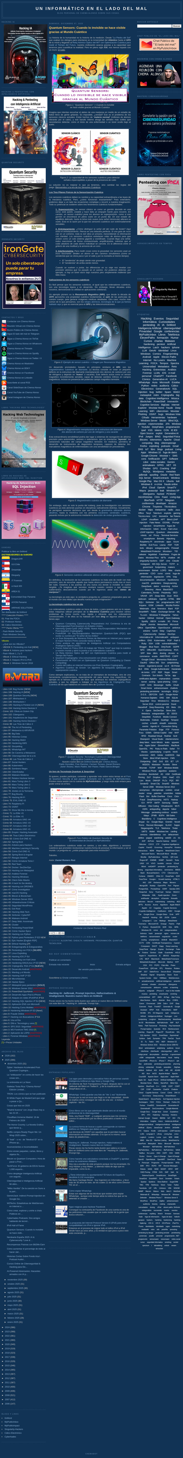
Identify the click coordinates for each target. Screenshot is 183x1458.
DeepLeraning (158, 1096)
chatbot (171, 557)
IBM (178, 599)
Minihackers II (19, 698)
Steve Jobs (171, 710)
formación (162, 337)
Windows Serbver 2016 (149, 1045)
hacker (142, 618)
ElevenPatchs (156, 1099)
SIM (168, 698)
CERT (170, 1086)
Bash (143, 873)
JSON (166, 917)
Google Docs (145, 1112)
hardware (88, 941)
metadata (171, 471)
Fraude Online (17, 1014)
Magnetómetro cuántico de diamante (94, 500)
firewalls (174, 898)
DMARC (150, 876)
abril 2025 (12, 1309)
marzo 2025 (13, 1313)
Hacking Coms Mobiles (22, 1007)
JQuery (149, 1128)
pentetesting (175, 1233)
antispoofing (155, 809)
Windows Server (149, 420)
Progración (155, 1163)
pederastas (148, 1064)
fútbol (173, 809)
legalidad (152, 554)
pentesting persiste (162, 1233)
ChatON (166, 1089)
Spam (168, 392)
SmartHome (159, 526)
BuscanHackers (153, 873)
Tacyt (148, 513)
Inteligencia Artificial (149, 328)
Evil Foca (153, 545)
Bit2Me (143, 545)
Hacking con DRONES (22, 886)
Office (141, 513)
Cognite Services (170, 908)
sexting (152, 682)
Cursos (148, 341)
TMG (141, 1185)
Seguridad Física (171, 436)
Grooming (158, 847)
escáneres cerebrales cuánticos (114, 513)
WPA (176, 927)
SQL (170, 927)
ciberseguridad (172, 328)
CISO (174, 682)
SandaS (169, 860)
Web (162, 1191)
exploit (159, 433)
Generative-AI (160, 379)
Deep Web (160, 596)
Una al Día (16, 1020)
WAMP (140, 1191)
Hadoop (174, 800)
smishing (168, 1242)
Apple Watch (175, 905)
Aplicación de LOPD (19, 1033)
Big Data (16, 733)
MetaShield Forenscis (170, 959)
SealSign (165, 720)
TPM (147, 1185)
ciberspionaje (157, 790)
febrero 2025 (14, 1318)
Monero (173, 882)
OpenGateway (165, 650)
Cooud (162, 1093)
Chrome (146, 506)
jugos (168, 1226)
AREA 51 (11, 591)
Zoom (174, 895)
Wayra (142, 490)
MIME (177, 1137)
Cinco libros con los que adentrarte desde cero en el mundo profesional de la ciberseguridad (97, 1111)
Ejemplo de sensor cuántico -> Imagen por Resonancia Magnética (94, 362)
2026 (7, 1055)
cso (164, 834)
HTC (148, 1115)
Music (148, 780)
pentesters (156, 583)
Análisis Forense (19, 874)
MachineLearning (164, 1019)
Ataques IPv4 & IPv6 (22, 660)
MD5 (170, 1137)
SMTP (157, 803)
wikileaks (153, 599)
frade (141, 1217)
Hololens (174, 1115)
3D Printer (175, 666)
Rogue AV (150, 1032)
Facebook (171, 376)
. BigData (176, 1067)
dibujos (149, 548)
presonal (159, 1236)
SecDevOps (158, 710)
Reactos (168, 968)
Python (145, 385)
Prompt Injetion (146, 1029)
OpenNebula (150, 1159)
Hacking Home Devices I (24, 721)
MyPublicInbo (157, 1147)
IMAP (175, 1010)
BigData (165, 404)
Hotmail (159, 618)
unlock (166, 1245)
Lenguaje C (147, 921)
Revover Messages (171, 1166)
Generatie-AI (168, 1007)
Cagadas (157, 908)
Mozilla (143, 857)
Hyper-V (142, 956)
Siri (157, 602)
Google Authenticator (160, 669)
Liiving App (168, 1134)
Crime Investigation (21, 889)
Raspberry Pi (18, 803)
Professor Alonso (13, 621)
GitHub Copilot (160, 733)
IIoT (168, 1118)
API (151, 596)
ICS (178, 777)
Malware (170, 341)
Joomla (151, 624)
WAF (160, 768)
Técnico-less (144, 516)
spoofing (154, 474)
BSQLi (176, 691)
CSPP (175, 656)
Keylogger (168, 1016)
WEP (163, 1042)
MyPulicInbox (168, 1150)
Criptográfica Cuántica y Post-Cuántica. (89, 759)
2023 (7, 1331)
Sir (177, 1172)
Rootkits (166, 764)
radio (170, 509)
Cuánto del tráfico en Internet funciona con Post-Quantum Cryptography (89, 665)
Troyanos (157, 506)
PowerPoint (143, 968)
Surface (142, 1038)
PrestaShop (155, 889)
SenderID (144, 784)
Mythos (170, 962)
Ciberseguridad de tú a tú (24, 756)
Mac (170, 570)
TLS (157, 828)
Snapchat (143, 892)
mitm (156, 395)
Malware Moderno (20, 775)
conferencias (171, 331)
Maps (165, 882)
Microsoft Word (163, 854)
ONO (158, 1153)
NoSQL (165, 857)
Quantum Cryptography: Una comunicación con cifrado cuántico (86, 658)
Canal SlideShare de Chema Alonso (24, 387)
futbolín (177, 1217)
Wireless (175, 478)
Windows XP (172, 490)
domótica (143, 774)
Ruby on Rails (161, 749)
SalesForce (154, 972)
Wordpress (158, 471)
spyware (175, 742)
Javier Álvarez (67, 766)
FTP (167, 730)
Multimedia (145, 720)
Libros (162, 334)
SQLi (141, 602)
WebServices (174, 978)
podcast (169, 449)
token (156, 529)
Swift (149, 1038)
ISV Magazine (158, 1013)
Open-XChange (173, 1156)
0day (162, 631)
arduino (146, 631)
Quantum (117, 941)
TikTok (167, 675)
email (177, 790)
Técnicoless (170, 506)
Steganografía (147, 828)
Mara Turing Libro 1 (21, 787)
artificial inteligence (163, 981)
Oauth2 (143, 662)
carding (174, 831)
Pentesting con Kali (22, 647)
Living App (175, 497)
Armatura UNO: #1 (22, 829)
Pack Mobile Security (13, 631)
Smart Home (146, 688)
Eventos (159, 318)
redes (154, 385)
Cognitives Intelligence (167, 819)
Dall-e (165, 1003)
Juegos (149, 436)
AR (171, 1070)
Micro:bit (161, 962)
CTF (157, 844)
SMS (174, 455)
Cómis (169, 1093)
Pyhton (145, 927)
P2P (177, 608)
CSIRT (177, 1086)
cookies (169, 790)
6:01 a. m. (91, 937)
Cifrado (145, 417)
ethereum (161, 580)
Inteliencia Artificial (171, 1121)
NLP (177, 1023)
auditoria (170, 1048)
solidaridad (150, 1067)
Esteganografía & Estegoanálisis (27, 947)
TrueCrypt (159, 892)
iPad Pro (176, 1223)
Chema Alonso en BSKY (16, 368)
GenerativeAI (163, 388)
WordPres (153, 1201)
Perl (169, 886)
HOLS (177, 952)
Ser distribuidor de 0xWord (14, 612)
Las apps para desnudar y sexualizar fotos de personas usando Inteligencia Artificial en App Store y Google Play (99, 1079)
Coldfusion (162, 911)
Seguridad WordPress (22, 905)
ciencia (169, 863)
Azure (176, 541)
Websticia (145, 714)
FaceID (149, 847)
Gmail (176, 446)
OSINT (15, 807)
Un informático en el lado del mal (92, 8)
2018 (7, 1353)
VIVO (153, 863)
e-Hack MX (12, 586)
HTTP (160, 500)
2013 (7, 1374)
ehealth (78, 941)
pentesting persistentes (162, 1064)
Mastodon (156, 764)
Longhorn (152, 1019)
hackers (165, 347)
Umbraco (162, 1188)
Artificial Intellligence (167, 1080)
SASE (150, 1169)
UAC (154, 516)
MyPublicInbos (169, 1147)
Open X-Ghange (160, 1156)
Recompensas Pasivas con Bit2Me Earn (26, 1244)
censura (143, 834)
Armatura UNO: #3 (22, 823)
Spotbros (152, 1182)
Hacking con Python (21, 934)
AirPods (151, 841)
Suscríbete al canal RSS (18, 383)
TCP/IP (152, 768)
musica (144, 994)
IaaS (167, 1013)
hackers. (150, 1220)
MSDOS (146, 764)
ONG (161, 698)
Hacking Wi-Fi (18, 797)
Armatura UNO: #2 (22, 826)
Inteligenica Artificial (162, 1124)
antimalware (148, 465)
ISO (174, 1118)
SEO (175, 592)
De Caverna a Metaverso (23, 753)
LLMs (157, 372)
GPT (164, 458)
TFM (164, 1038)
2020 (7, 1344)
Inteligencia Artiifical (155, 1016)
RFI (177, 780)
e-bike (165, 987)
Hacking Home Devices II (25, 708)
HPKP (151, 1010)
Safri (172, 1172)
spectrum (145, 1245)
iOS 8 (158, 1223)
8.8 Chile (11, 564)
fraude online (171, 484)
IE (160, 956)
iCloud (176, 863)
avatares (172, 771)
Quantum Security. (105, 684)
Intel (170, 733)
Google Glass (161, 914)
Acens (155, 905)
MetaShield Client (173, 851)
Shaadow (177, 972)
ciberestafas (173, 532)
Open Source (147, 433)
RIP (160, 1166)
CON (166, 430)
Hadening (156, 1115)
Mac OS (149, 1140)
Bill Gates (170, 815)
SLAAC (168, 825)
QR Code (174, 857)
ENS (150, 640)
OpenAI (161, 487)
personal (146, 376)
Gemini (171, 462)
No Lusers (159, 360)
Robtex (177, 968)
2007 (7, 1399)
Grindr (165, 1112)
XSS (150, 430)
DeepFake (170, 876)
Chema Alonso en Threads (17, 348)
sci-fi (167, 666)
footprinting (160, 567)
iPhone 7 (162, 1061)
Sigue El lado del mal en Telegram (20, 334)
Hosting (154, 917)
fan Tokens (175, 516)
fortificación (154, 458)
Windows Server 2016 (22, 663)
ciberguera (172, 984)
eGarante (165, 898)
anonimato (159, 541)
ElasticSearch (144, 1099)
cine (168, 561)
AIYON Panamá (14, 602)
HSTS (166, 800)
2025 (7, 1060)
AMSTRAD (165, 656)
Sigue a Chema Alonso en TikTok (22, 338)
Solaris (176, 1178)
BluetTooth (150, 1086)
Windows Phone (149, 771)
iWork (143, 866)
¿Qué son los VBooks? (14, 644)
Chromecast (150, 1003)
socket (176, 1242)
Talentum (157, 513)
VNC (157, 1042)
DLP (149, 777)
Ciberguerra (18, 714)
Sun (163, 662)
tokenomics (156, 439)
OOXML (166, 522)
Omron (149, 1156)
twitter (159, 392)
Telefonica (165, 828)
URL (155, 1188)
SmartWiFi (144, 611)
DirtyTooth (166, 647)
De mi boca (147, 1096)
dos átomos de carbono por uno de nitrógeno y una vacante (90, 432)
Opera (148, 710)
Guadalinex (174, 1112)
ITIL (179, 1118)
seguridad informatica (155, 1242)
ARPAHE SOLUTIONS (17, 608)
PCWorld (171, 494)
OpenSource (164, 627)
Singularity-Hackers (14, 1429)
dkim (155, 653)
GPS (155, 468)
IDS (166, 761)
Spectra (174, 363)
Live (155, 921)
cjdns (176, 1051)
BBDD (177, 870)
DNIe (146, 669)
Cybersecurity (149, 634)
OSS (171, 1153)
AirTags (166, 997)
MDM (152, 851)
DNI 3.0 (177, 1093)
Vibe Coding (153, 806)
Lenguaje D (150, 1134)
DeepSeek (146, 586)
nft (178, 557)
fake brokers (161, 1057)
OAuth (176, 685)
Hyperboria (152, 956)
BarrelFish (164, 1083)
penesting (173, 1229)
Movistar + (165, 455)
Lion (141, 780)
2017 (7, 1357)
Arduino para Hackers (22, 845)
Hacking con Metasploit (23, 870)
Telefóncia (154, 1185)
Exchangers (143, 1102)
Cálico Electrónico (13, 625)
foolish (142, 666)
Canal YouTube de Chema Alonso (23, 392)
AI (158, 325)
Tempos (164, 363)
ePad (159, 1207)
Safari (172, 749)
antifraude (145, 898)
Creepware (145, 946)
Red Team (16, 864)
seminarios (168, 870)
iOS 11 (151, 1223)
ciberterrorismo (172, 739)
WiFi (152, 411)
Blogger (143, 647)
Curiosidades (167, 321)
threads (158, 1067)
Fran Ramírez (81, 764)
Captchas (171, 631)
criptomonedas (155, 424)
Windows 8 (146, 484)
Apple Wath (175, 1077)
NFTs (163, 557)
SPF (143, 653)
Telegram (169, 500)
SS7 (145, 972)
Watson (156, 1191)
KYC (139, 1131)
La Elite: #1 (18, 813)
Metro (160, 1144)
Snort (161, 1178)
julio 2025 (12, 1296)
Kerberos (157, 882)
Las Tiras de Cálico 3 (23, 724)
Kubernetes (17, 765)
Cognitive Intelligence (157, 398)
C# (150, 908)
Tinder (175, 828)
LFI (177, 761)
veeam (173, 1245)
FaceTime (143, 879)
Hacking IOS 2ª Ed (20, 956)
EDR (178, 876)
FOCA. (158, 1102)
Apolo (154, 1000)
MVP (177, 733)
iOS (164, 372)
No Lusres (150, 1153)
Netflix (168, 685)
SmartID (165, 784)
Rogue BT (159, 1032)
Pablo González (66, 764)
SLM (175, 736)
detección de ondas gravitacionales (110, 515)
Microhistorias (18, 978)
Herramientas (158, 417)
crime (155, 930)
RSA (176, 650)
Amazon (172, 503)
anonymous (144, 790)
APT (163, 519)
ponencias (143, 1236)
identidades (150, 1226)
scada (155, 656)
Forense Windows (19, 1036)
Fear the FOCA (12, 618)
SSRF (164, 889)
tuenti (155, 631)
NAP (172, 1023)
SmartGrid (143, 1178)
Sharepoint (145, 739)
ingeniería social (154, 666)
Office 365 (154, 662)
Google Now (156, 1112)
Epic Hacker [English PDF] (24, 940)
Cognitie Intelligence (147, 911)
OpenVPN (162, 886)
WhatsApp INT (19, 749)
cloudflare (153, 519)
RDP (160, 672)
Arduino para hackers (22, 650)
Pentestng (163, 1026)
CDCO (151, 844)
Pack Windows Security (14, 634)
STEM (154, 1172)
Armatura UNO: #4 (22, 819)
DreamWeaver (171, 1096)
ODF (161, 561)
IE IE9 (174, 430)
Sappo (177, 825)
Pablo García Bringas (110, 766)
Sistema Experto (148, 1175)
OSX (145, 965)
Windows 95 (146, 930)
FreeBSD (150, 1105)
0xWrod (149, 1070)
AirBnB (164, 940)
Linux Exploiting (19, 953)
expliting (153, 1214)
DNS (140, 449)
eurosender (158, 1210)
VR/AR (144, 596)
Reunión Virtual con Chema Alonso (23, 326)
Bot (147, 796)
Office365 (151, 650)
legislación (159, 577)
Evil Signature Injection (171, 1099)
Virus (153, 701)
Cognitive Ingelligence (170, 844)
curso (160, 573)
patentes (157, 793)
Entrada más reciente (59, 964)
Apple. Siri (142, 1080)
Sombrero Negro (19, 768)
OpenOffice (150, 627)
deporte (166, 809)
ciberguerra (149, 494)
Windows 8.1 (163, 701)
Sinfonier (150, 602)
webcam (142, 599)
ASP (143, 841)
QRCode (153, 968)
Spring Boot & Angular (22, 854)
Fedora (145, 952)
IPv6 (141, 436)
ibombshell (153, 774)
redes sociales (157, 462)
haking (176, 1057)
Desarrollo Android (20, 969)
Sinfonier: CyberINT (21, 915)
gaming (176, 513)
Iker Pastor (93, 766)
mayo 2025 (13, 1305)
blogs (160, 449)
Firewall (175, 548)
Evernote (142, 1007)
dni (161, 930)
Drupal (141, 822)
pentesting (149, 325)
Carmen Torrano (97, 764)
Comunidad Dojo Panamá (18, 597)
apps (168, 541)
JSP (149, 882)
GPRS (160, 465)
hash (151, 933)
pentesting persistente (149, 691)
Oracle (163, 474)
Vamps (168, 892)
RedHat (167, 736)
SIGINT (163, 1169)
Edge (161, 730)
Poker (173, 965)
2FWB (154, 815)
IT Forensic (12, 580)
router (175, 936)
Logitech (143, 1137)
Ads (141, 745)
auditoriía (146, 1204)
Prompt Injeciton (167, 1163)
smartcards (163, 994)
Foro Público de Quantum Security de (94, 838)
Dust (169, 596)
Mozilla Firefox (172, 605)
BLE (140, 669)
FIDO (152, 1102)
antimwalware (150, 1048)
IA (163, 325)
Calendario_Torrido (150, 592)
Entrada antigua (123, 964)
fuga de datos (170, 452)
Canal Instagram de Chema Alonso (23, 397)
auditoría (164, 385)
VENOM (177, 1188)
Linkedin (159, 605)
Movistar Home (156, 408)
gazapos (141, 1220)
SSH (151, 643)
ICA (143, 803)
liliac (140, 1064)
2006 (7, 1403)
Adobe (160, 755)
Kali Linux (172, 529)
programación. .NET (172, 1236)
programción (142, 1239)
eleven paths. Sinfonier (171, 1207)
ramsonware (154, 1239)
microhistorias (145, 497)
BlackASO (173, 940)
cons (143, 458)
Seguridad (144, 701)
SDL (178, 1032)
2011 (7, 1382)
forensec (176, 1214)
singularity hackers (148, 561)
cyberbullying (155, 752)
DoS (161, 761)
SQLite (175, 698)
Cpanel (177, 943)
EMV (170, 911)
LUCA (173, 379)
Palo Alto (164, 965)
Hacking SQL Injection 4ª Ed (25, 1001)
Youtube (145, 427)
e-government (175, 1054)
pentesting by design (145, 1233)
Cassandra (157, 1089)
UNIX (142, 863)
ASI (143, 1073)
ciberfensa (144, 1051)
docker (142, 509)
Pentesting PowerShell (22, 928)
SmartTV (171, 487)
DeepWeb (146, 717)
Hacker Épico (18, 982)
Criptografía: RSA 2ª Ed (23, 966)
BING (158, 436)
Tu (146, 1042)
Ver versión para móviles (89, 969)
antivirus (176, 627)
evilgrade (150, 991)
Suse (176, 975)
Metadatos (163, 366)
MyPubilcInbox (154, 857)
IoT (147, 449)
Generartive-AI (173, 1105)
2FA (168, 424)
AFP (153, 997)
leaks (167, 742)
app (174, 675)
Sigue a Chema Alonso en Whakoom (24, 343)
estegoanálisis (158, 714)
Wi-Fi (177, 806)
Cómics (146, 379)
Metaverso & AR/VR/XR (23, 730)
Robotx (143, 1169)
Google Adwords (172, 1108)
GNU (165, 777)
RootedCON (155, 927)
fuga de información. (152, 1217)
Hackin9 (145, 917)
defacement (173, 834)
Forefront (157, 717)
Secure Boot (166, 972)
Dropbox (156, 777)
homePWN (143, 1061)
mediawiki (145, 1229)
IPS (149, 1013)
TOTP (172, 564)
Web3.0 (176, 892)
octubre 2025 (14, 1284)
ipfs (178, 1061)
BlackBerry (146, 819)
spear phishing (163, 682)
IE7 (172, 761)
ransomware (144, 570)
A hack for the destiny (22, 883)
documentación (147, 580)
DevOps (171, 634)
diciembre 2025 (15, 1063)
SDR (164, 927)
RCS (164, 1029)
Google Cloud (148, 659)
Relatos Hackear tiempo (23, 778)
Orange (164, 924)
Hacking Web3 (18, 740)
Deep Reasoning (156, 707)
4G (162, 774)
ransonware (165, 1239)
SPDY (170, 1169)
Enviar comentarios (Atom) (75, 978)
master (142, 793)
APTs (141, 905)
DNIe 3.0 (159, 876)
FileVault (166, 1102)
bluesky (155, 1204)
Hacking (146, 318)
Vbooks (144, 752)
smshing (173, 994)
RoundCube (170, 1032)
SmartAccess (161, 1175)
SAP (140, 972)
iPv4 (144, 487)
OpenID (141, 1159)
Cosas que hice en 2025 (18, 1105)
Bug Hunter (18, 689)
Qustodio (157, 1029)
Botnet (155, 570)
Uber (155, 978)
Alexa (158, 589)
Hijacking (170, 538)
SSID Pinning (145, 1172)
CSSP (148, 1089)
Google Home (172, 694)
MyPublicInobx (162, 1023)
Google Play (145, 481)
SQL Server (145, 478)
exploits (167, 513)
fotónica (143, 933)
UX (147, 863)
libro (153, 449)
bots (142, 548)
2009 (7, 1391)
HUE (157, 1010)
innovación (172, 401)
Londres (151, 1137)
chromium (162, 984)
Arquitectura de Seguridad (25, 717)
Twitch (151, 1042)
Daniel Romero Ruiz (65, 860)
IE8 (160, 917)
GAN (149, 685)
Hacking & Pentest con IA (25, 705)
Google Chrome (149, 455)
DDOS (174, 714)
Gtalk (160, 952)
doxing (163, 653)
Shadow (144, 975)
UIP (150, 1188)
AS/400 (177, 1070)
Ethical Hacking (19, 657)
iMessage (145, 812)
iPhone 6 (160, 991)
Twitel (153, 611)
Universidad (149, 366)
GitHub (150, 618)
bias (149, 653)
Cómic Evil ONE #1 (21, 851)
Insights (153, 1121)
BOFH (161, 815)
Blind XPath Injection (159, 758)
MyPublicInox (156, 1150)
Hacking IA (18, 692)
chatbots (174, 688)
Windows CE (172, 1042)
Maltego (162, 921)
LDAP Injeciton (175, 1131)
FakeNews (164, 554)
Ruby (143, 643)
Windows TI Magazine (159, 615)
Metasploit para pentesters (28, 985)
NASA (178, 1150)
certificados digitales (148, 679)
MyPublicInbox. (144, 1150)
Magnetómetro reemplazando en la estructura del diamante (94, 429)
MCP (147, 959)
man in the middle (173, 991)
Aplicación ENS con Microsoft (26, 1004)
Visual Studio (157, 739)
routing (144, 940)
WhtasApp (155, 1194)
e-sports (167, 752)
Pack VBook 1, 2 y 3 (12, 653)
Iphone (176, 347)
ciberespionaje (168, 443)
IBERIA (162, 1118)
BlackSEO (168, 589)
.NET (168, 465)
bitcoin (163, 420)
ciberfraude (155, 1051)
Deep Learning (172, 946)
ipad (143, 430)
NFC (142, 650)
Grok (171, 914)
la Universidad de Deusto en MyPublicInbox (89, 840)
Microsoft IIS (153, 924)
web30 (168, 838)
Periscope (145, 1163)
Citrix (157, 497)
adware (142, 554)
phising (141, 1067)
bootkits (161, 863)
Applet (144, 908)
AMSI (159, 997)
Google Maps (157, 822)
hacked (160, 494)
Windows (145, 353)
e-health (153, 723)
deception (155, 898)
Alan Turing (176, 997)
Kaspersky (175, 956)
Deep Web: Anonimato (22, 921)
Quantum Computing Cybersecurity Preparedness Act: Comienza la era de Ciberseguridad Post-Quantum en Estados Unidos (93, 624)
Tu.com (143, 615)
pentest (161, 344)
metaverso (160, 509)
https (150, 509)
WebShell (176, 1191)
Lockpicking (142, 1019)
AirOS (154, 1073)
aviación (177, 981)
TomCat (171, 1038)
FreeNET (157, 1007)
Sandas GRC (174, 889)
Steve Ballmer (162, 1182)
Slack (169, 975)
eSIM (141, 1057)
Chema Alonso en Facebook (20, 373)
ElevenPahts (163, 745)
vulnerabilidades (169, 643)
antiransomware (161, 688)
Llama (163, 545)
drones (171, 653)
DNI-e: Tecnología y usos (22, 1023)
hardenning (168, 1220)
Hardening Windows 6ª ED (23, 1010)
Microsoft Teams (148, 854)
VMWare (163, 978)
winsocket (159, 1249)
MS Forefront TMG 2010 (22, 1029)
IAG (144, 882)
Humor (175, 337)
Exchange (170, 949)
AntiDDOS (169, 755)
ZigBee (162, 1201)
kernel (144, 682)
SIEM (156, 1169)
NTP (177, 962)
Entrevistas (159, 369)
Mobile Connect (170, 717)
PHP (173, 468)
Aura (155, 382)
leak (162, 490)
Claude (175, 561)
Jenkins (167, 1128)
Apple (156, 356)
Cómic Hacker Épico (21, 931)
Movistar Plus (152, 557)
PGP (169, 640)
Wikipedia (146, 895)
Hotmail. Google (144, 1118)
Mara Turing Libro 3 (21, 781)
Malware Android (20, 918)
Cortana (142, 876)
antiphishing (172, 662)
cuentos (176, 679)
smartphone (149, 538)
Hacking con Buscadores (22, 1017)
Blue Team (154, 647)
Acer (148, 1073)
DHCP (154, 946)
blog (157, 443)
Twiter (169, 1185)
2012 (7, 1378)
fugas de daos (167, 1217)
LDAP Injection (147, 532)
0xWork (141, 1070)
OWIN (177, 1153)
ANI (166, 1070)
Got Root (16, 908)
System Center (145, 978)
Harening (165, 1115)
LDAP (144, 519)
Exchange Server (166, 611)
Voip (175, 577)
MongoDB (144, 886)
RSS (176, 596)
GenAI (152, 350)
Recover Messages (154, 825)
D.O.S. (144, 694)
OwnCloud (171, 1159)
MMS (142, 1140)
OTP (154, 672)
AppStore (164, 905)
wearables (167, 1067)
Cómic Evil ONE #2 (22, 838)
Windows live (162, 831)
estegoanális (150, 1057)
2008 (7, 1395)
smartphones (154, 940)
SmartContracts (161, 478)
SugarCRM (174, 1182)
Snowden (168, 1178)
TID (176, 551)
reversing (165, 586)
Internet (147, 360)
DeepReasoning (154, 800)
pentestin (161, 866)
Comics (157, 353)
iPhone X (171, 1061)
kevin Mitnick (157, 742)
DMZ (155, 761)
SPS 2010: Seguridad (21, 1026)
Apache (167, 439)
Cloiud (141, 1093)
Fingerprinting (170, 353)
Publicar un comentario (60, 960)
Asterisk (162, 1000)
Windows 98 (165, 1194)
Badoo (156, 1083)
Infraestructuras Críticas (23, 902)
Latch (156, 347)
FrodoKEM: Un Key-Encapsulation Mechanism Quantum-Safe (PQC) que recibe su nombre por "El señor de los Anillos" (93, 634)
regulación (166, 936)
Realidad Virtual (155, 736)
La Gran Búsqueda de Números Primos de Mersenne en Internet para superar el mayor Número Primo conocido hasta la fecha (93, 639)
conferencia (148, 503)
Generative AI (172, 433)
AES (178, 902)
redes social (176, 1239)
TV (178, 749)
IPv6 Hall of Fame (15, 1225)
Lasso (173, 917)
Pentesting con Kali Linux (24, 959)
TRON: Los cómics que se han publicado (26, 1094)
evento (145, 726)
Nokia (140, 1026)
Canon (141, 1003)
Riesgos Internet (19, 858)
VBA (169, 1188)
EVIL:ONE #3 (19, 800)
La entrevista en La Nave (19, 1082)
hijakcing (143, 1223)
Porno (141, 825)
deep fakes (144, 742)
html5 (175, 752)
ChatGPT (159, 376)
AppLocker (164, 1077)
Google (158, 331)
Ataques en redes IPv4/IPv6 (25, 998)
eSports (142, 991)
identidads (160, 1226)
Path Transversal (151, 1026)
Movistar (175, 411)
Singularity (161, 975)
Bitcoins (144, 439)
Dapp (161, 946)
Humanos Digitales (149, 698)
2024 (7, 1327)
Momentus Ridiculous (167, 659)
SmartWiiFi (153, 1178)
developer (161, 503)
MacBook (175, 745)
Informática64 (161, 637)
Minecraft (167, 1144)
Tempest (174, 720)
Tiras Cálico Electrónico (24, 835)
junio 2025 (13, 1301)
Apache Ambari (164, 1073)
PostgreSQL (144, 889)
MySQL (147, 471)
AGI (155, 1070)
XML (154, 895)
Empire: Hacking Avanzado (24, 832)
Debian (162, 634)
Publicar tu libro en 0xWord (14, 551)
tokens (158, 430)
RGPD (154, 1166)
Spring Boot (17, 842)
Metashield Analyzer (148, 962)
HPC (143, 1115)
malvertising (160, 902)
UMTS (144, 831)
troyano (142, 605)
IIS (174, 465)
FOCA (154, 363)
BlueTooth (149, 500)
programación (104, 941)
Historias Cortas (19, 737)
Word (141, 1048)
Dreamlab (11, 570)
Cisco (169, 796)
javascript (153, 490)
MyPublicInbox (11, 1422)
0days (146, 815)
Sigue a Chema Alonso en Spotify (23, 353)
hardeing (158, 1220)
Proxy (156, 535)
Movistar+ (167, 551)
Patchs (171, 924)
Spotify (144, 621)
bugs (160, 414)
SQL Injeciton (145, 1035)
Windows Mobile (171, 768)
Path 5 (177, 640)
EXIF (171, 1003)
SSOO (154, 1035)
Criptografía (167, 395)
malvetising (176, 1226)
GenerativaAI (145, 1108)
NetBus (142, 1153)
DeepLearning (170, 583)
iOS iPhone (166, 1223)
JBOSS (166, 956)
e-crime (158, 484)
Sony (151, 892)
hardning (177, 1220)
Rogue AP (144, 860)
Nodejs (152, 886)
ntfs (158, 1229)
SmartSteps (163, 1035)
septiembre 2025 (16, 1288)
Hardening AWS (19, 743)
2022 (7, 1336)
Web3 (176, 392)
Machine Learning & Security (25, 848)
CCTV (141, 943)
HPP (177, 914)
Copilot (141, 847)
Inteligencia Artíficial (146, 1124)
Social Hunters (19, 762)
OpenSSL (143, 749)
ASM (167, 774)
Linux (173, 350)
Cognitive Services (149, 404)
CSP (142, 1089)
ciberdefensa (155, 834)
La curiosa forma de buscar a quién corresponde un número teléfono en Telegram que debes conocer (97, 1127)
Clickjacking (145, 761)
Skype (167, 672)
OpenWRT (161, 1159)
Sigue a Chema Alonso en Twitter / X (24, 358)
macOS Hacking (19, 893)
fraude (169, 408)
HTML (171, 599)
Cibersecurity (173, 873)
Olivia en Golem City (23, 711)
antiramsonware (172, 1201)
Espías (161, 949)
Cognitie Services (152, 1093)
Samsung (166, 803)
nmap (149, 793)
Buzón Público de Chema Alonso (22, 330)
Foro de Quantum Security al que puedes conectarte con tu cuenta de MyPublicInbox (90, 777)
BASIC (174, 841)
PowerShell (159, 401)
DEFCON (153, 694)
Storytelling (17, 746)
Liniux (176, 1134)
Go (148, 822)
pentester (144, 573)
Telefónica (173, 334)
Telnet (163, 1185)
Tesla (177, 860)
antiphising (161, 1048)
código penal (142, 1054)
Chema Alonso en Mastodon (18, 363)
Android (146, 356)
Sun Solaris (158, 675)
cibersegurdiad (166, 1051)
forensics (162, 608)
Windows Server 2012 (22, 988)
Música (175, 398)
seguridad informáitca (153, 870)
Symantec (156, 1038)
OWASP (156, 780)
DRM (159, 1003)
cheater (153, 984)
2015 (7, 1365)
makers (171, 567)
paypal (149, 838)
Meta (173, 707)
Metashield (162, 624)
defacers (157, 987)
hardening (149, 344)
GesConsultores (158, 1108)
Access (148, 905)
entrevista (172, 723)
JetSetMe (175, 1128)
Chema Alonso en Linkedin (17, 378)
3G (168, 621)
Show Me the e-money (22, 810)
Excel (163, 529)
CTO (163, 873)
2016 (7, 1361)
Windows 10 (154, 452)
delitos (141, 838)
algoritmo (66, 941)
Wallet (152, 831)
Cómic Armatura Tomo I (23, 861)
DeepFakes (158, 427)
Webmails (144, 608)
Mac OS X (159, 481)
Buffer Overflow (158, 796)
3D (168, 714)
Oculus (141, 1156)
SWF (166, 1172)
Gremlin (168, 822)
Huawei (155, 1118)
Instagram (145, 564)
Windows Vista (173, 414)
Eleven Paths (169, 356)
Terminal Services (169, 535)
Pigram (176, 886)
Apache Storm (153, 1077)
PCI (150, 965)
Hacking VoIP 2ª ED (21, 975)
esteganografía (162, 548)
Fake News (155, 522)
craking (162, 1204)
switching (171, 902)
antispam (174, 637)
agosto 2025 (14, 1292)
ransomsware (154, 936)
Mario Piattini (81, 766)
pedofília (165, 1229)
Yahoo (176, 615)
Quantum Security (21, 695)
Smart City (155, 784)
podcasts (165, 446)
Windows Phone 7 (155, 1198)
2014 (7, 1370)
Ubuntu (170, 481)
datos (156, 586)
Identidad (163, 350)
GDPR (176, 647)
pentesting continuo (160, 812)
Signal (151, 975)
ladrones (141, 902)
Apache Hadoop (162, 841)
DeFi (161, 694)
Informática (144, 1121)
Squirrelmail (174, 1035)
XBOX (153, 621)
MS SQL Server (159, 564)
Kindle (153, 1131)
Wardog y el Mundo (21, 972)
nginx (166, 933)
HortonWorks (166, 1010)
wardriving (158, 838)
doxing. (152, 1207)
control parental (162, 704)
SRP (176, 1169)
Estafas (176, 382)
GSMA (148, 733)
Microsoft (165, 382)
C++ (157, 1086)
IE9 (167, 707)
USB (157, 643)
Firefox (143, 446)
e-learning (174, 987)
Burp (168, 1000)
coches (145, 723)
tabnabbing (158, 1245)
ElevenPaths (147, 337)
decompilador (154, 1054)
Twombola (143, 1188)
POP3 (156, 965)
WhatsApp (144, 382)
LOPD (163, 570)
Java (177, 510)
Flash (150, 1007)
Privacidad (145, 331)
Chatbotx (174, 1089)
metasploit (145, 395)
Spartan (143, 1182)
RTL (161, 968)
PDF (170, 545)
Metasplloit (152, 1144)
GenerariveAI (161, 1105)
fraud (170, 1057)
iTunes (141, 1226)
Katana (146, 1131)
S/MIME (153, 860)
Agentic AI (154, 726)
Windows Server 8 (171, 1198)
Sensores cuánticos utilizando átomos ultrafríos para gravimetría (94, 575)
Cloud (152, 487)
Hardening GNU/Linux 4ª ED (25, 963)
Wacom (148, 1191)
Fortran (142, 1105)
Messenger (158, 685)
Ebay (177, 1003)
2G (174, 838)
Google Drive (149, 914)
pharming (176, 1064)
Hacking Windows (20, 877)
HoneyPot (168, 847)
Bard (170, 608)
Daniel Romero (113, 764)
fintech (160, 1214)
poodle (151, 1236)
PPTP (149, 803)
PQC (171, 780)
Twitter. (176, 1185)
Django (153, 949)
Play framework (174, 1026)
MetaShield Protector (151, 551)
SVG (161, 1172)
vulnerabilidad (144, 997)
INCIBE (143, 1013)
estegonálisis (146, 1210)
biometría (163, 516)
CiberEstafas (18, 772)
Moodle (174, 854)
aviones (145, 984)
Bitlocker (142, 844)
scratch (174, 812)
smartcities (168, 793)
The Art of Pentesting (22, 727)
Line (175, 1016)
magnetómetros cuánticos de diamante (68, 369)
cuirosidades (143, 1207)
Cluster (15, 924)
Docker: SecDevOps (21, 867)
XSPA (145, 809)
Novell (177, 822)
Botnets (160, 538)
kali (178, 481)
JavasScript (158, 1128)
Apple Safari (150, 745)
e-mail (171, 372)
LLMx (142, 1134)
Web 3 (168, 1191)
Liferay (159, 1134)
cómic (168, 573)
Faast (165, 497)
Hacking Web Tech (20, 912)
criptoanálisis (164, 679)
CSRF (142, 685)
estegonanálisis (171, 930)
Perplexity (166, 592)
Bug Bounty (17, 794)
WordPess (144, 1201)
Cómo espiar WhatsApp (80, 1191)
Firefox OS (176, 1102)
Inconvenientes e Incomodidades (22, 1147)
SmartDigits (172, 1175)
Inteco (160, 1121)
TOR (176, 545)
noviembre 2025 (15, 1279)
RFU (148, 1166)
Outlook (155, 720)
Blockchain (145, 401)
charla (177, 570)
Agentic (162, 599)
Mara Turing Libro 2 (21, 784)
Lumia (159, 1137)
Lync (164, 1137)
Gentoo (153, 952)
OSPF (165, 1153)
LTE (141, 959)
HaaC (171, 777)
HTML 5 (176, 879)
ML (178, 611)
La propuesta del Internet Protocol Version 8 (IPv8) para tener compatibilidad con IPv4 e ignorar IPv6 (98, 1224)
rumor (143, 1242)
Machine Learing (160, 1140)
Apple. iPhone (153, 1080)
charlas (158, 341)
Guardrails (169, 952)
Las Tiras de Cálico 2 (23, 759)
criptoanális (171, 1204)
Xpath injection (164, 895)
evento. (167, 1210)
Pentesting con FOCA (22, 950)
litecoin (150, 902)
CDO (153, 573)
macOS (145, 583)
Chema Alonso (110, 762)
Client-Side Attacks (21, 880)
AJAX (161, 1070)
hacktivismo (173, 580)
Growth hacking (164, 879)
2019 (7, 1348)
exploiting (154, 446)
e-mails (161, 621)
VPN (168, 577)
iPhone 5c (153, 1061)
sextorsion (144, 755)
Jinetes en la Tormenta (22, 791)
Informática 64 (146, 637)
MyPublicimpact (12, 1425)
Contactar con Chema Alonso (21, 321)
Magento (159, 851)
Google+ (152, 879)
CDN (148, 943)
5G (179, 838)
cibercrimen (162, 411)
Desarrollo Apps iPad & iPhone (26, 994)
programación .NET (171, 602)
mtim (153, 1229)
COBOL (175, 1000)
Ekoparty (11, 575)
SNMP (161, 860)
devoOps (165, 1054)
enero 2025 (13, 1322)
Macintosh (155, 959)
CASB (164, 1086)
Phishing (142, 414)
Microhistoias (150, 1023)
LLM (144, 350)
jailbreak (143, 474)
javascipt (158, 933)
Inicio (92, 964)
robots (144, 535)
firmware (168, 1214)
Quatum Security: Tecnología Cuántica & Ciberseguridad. (94, 757)
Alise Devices (145, 1000)
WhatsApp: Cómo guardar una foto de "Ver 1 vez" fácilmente (97, 1094)
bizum (177, 1048)
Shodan (147, 468)
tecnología (55, 943)
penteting (153, 994)
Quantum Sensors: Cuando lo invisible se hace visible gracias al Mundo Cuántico (87, 29)
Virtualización (167, 806)
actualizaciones (148, 981)
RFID (143, 736)
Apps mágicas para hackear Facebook (87, 1207)
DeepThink (143, 949)
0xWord (8, 1418)
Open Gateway (173, 618)
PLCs (164, 780)
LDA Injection (162, 1131)
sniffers (142, 640)
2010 (7, 1387)
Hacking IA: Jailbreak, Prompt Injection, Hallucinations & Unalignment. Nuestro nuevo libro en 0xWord (82, 994)
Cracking (164, 468)
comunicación (146, 987)
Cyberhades (10, 1436)
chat (153, 608)
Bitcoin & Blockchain (21, 896)
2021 (7, 1340)
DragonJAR (12, 559)
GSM (151, 605)
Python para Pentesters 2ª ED (26, 937)
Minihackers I (19, 702)
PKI (151, 749)
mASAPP (152, 866)
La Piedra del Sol (121, 37)
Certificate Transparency (162, 943)
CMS (172, 758)
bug (152, 392)
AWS (153, 755)
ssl (150, 535)
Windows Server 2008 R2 (169, 1045)
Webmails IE (144, 1194)
